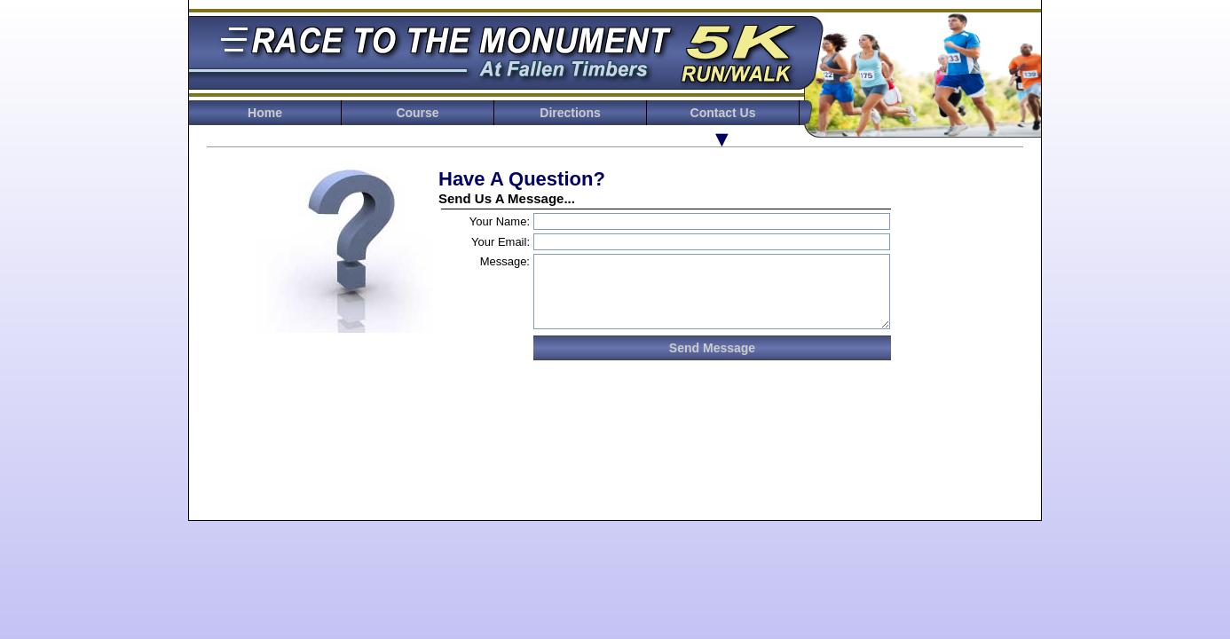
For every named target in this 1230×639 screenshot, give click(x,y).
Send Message (712, 348)
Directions (570, 113)
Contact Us (723, 113)
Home (265, 113)
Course (417, 113)
